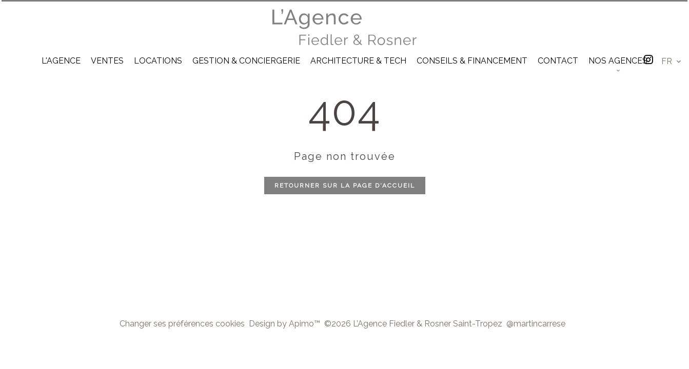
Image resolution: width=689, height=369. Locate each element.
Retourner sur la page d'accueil (344, 185)
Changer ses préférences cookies (182, 324)
